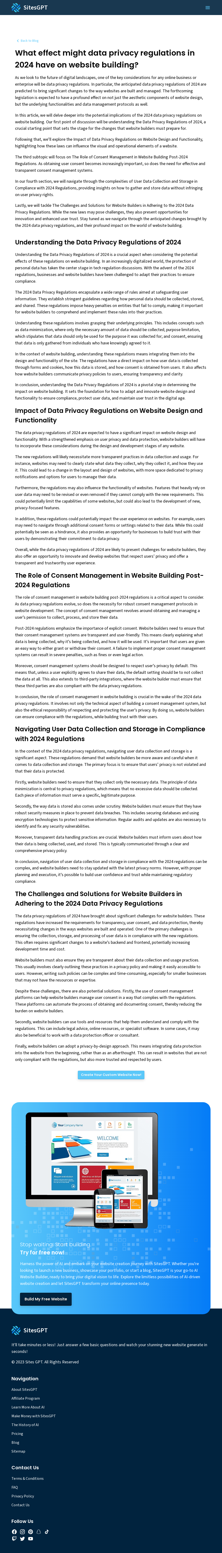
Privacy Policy (22, 1496)
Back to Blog (27, 41)
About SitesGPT (24, 1389)
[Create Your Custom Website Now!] (111, 1075)
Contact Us (20, 1505)
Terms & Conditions (27, 1478)
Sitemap (18, 1451)
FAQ (14, 1487)
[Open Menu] (208, 7)
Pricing (17, 1433)
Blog (15, 1442)
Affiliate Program (25, 1398)
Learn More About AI (28, 1407)
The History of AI (25, 1425)
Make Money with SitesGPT (33, 1416)
